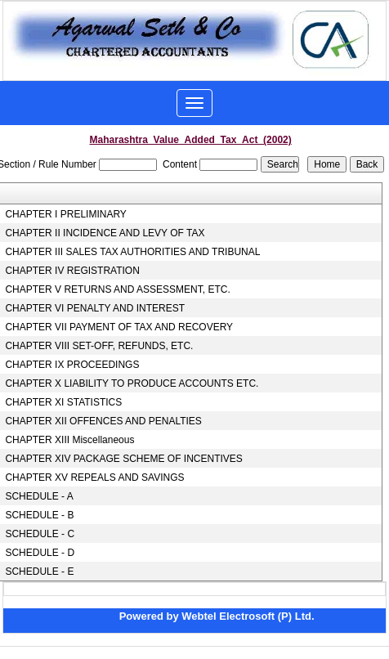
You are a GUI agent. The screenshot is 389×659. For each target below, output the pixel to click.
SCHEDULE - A (39, 496)
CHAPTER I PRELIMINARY (65, 214)
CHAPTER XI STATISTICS (63, 402)
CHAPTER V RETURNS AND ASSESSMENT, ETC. (117, 289)
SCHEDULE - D (39, 552)
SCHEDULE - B (39, 515)
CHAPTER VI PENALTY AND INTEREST (95, 308)
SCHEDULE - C (39, 534)
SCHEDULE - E (39, 571)
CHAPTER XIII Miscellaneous (69, 440)
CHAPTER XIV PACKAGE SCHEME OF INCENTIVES (124, 458)
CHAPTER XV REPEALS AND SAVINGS (94, 477)
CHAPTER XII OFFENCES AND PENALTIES (103, 421)
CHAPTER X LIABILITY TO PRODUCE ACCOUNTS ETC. (131, 383)
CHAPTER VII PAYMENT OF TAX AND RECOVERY (119, 327)
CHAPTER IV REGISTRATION (72, 270)
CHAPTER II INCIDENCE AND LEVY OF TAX (104, 233)
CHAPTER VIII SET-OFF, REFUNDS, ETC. (99, 346)
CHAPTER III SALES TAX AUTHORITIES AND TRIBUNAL (132, 252)
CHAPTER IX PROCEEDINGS (72, 364)
